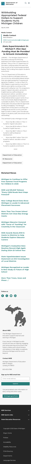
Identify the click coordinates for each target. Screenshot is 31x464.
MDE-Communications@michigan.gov (16, 40)
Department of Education (12, 155)
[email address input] (15, 378)
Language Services (9, 460)
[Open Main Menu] (29, 3)
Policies (5, 437)
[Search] (26, 3)
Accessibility (7, 442)
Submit (15, 384)
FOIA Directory (8, 451)
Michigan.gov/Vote (11, 396)
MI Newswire (7, 159)
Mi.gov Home (7, 433)
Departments (7, 456)
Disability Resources (9, 447)
